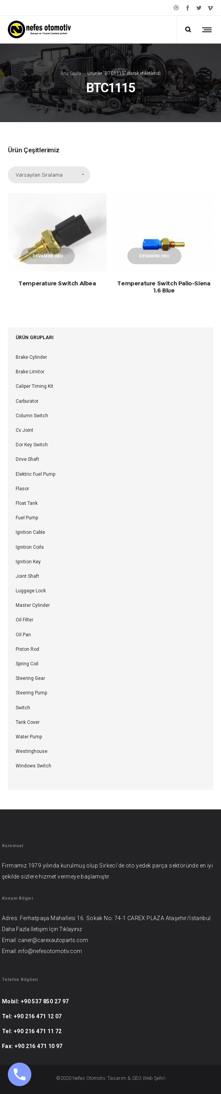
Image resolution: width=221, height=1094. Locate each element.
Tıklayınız (70, 929)
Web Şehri (154, 1078)
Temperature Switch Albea (57, 283)
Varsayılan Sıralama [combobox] (39, 175)
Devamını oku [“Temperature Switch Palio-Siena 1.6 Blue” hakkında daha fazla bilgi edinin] (154, 256)
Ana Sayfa (70, 73)
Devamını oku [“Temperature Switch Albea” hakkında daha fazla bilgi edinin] (48, 256)
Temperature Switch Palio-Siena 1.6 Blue (163, 286)
